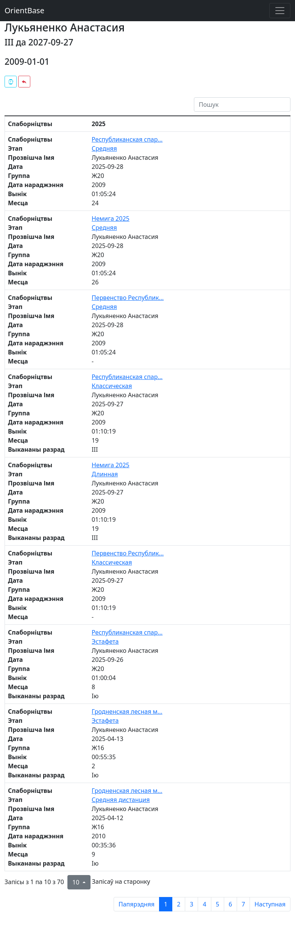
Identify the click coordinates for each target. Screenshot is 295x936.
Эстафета (105, 641)
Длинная (105, 474)
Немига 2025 (111, 218)
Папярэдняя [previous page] (137, 904)
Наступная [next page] (270, 904)
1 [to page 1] (165, 904)
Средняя (104, 148)
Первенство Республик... (128, 297)
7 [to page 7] (243, 904)
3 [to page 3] (191, 904)
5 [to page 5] (217, 904)
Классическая (112, 386)
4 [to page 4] (204, 904)
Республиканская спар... (127, 139)
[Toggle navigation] (279, 10)
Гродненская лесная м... (127, 711)
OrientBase (24, 10)
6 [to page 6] (230, 904)
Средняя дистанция (121, 800)
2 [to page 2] (178, 904)
